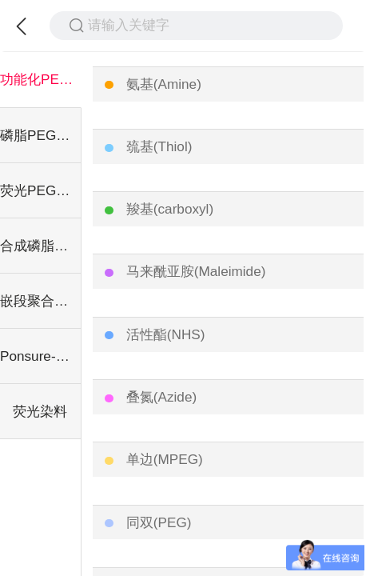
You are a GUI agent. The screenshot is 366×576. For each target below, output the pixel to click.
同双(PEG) (159, 522)
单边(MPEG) (164, 459)
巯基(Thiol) (159, 146)
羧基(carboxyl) (169, 209)
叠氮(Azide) (161, 397)
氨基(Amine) (163, 84)
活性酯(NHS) (165, 334)
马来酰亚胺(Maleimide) (196, 271)
